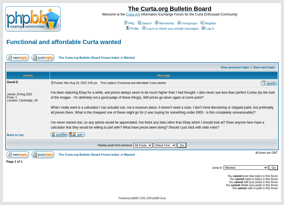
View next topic (264, 67)
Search (145, 23)
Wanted (129, 57)
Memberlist (164, 23)
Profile (132, 28)
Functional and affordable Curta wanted (63, 42)
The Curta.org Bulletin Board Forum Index (88, 57)
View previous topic (235, 67)
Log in (208, 28)
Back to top (15, 135)
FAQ (129, 23)
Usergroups (187, 23)
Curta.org (133, 14)
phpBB (134, 198)
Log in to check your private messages (170, 28)
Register (208, 23)
